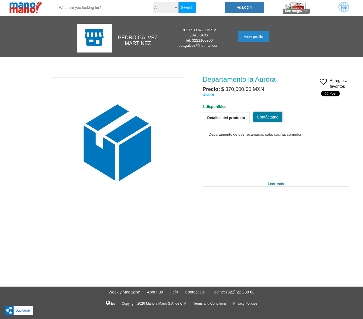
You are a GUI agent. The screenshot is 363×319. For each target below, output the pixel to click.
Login (244, 7)
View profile (253, 36)
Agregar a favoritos (333, 84)
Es (110, 303)
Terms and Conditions (210, 304)
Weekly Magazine (124, 292)
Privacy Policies (245, 304)
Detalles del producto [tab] (226, 118)
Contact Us (194, 292)
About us (155, 292)
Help (174, 292)
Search (187, 7)
